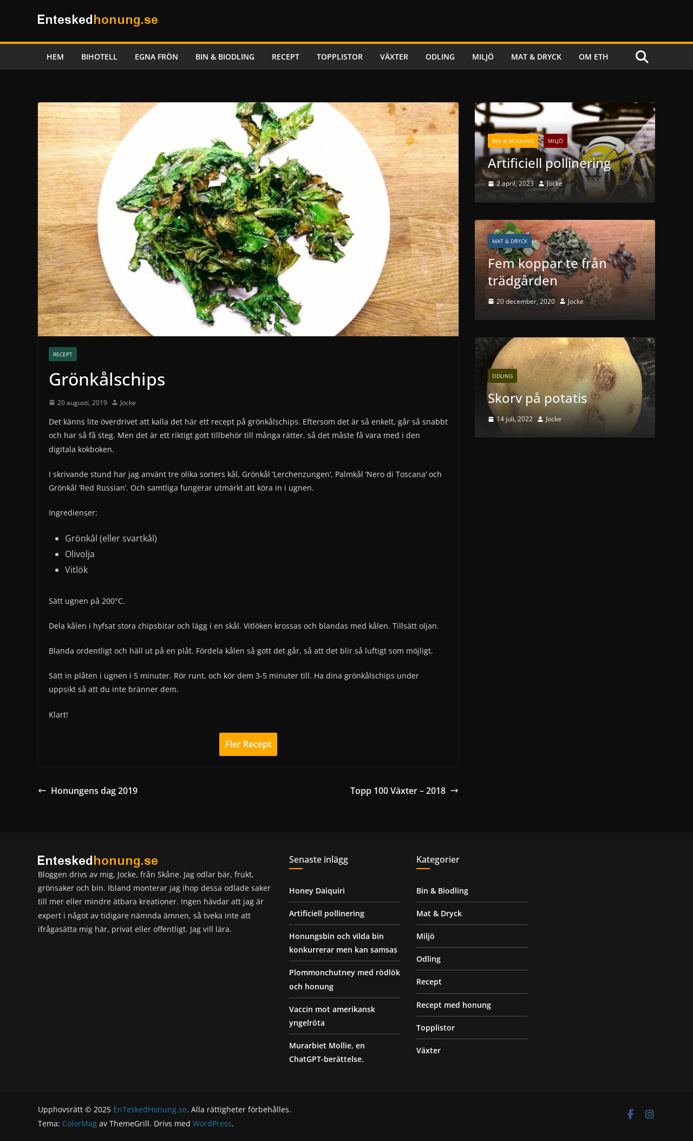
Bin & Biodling (224, 56)
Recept (285, 56)
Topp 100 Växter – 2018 (404, 791)
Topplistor (340, 56)
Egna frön (156, 56)
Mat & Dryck (536, 56)
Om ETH (594, 56)
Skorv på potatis (537, 398)
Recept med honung (453, 1005)
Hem (55, 56)
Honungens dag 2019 (88, 791)
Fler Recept (248, 744)
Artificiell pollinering (549, 163)
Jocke (128, 402)
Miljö (483, 56)
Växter (394, 56)
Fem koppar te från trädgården (547, 272)
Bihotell (99, 56)
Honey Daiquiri (317, 890)
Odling (440, 56)
